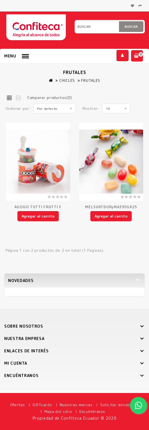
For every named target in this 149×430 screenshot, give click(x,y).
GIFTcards (42, 404)
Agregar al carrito (38, 216)
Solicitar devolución (119, 404)
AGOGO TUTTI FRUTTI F (38, 206)
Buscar (131, 26)
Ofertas (17, 404)
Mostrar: (90, 108)
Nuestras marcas (76, 404)
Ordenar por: (18, 108)
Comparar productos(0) (49, 97)
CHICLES (67, 80)
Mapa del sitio (58, 411)
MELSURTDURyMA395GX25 (111, 206)
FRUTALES (90, 80)
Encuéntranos (92, 411)
